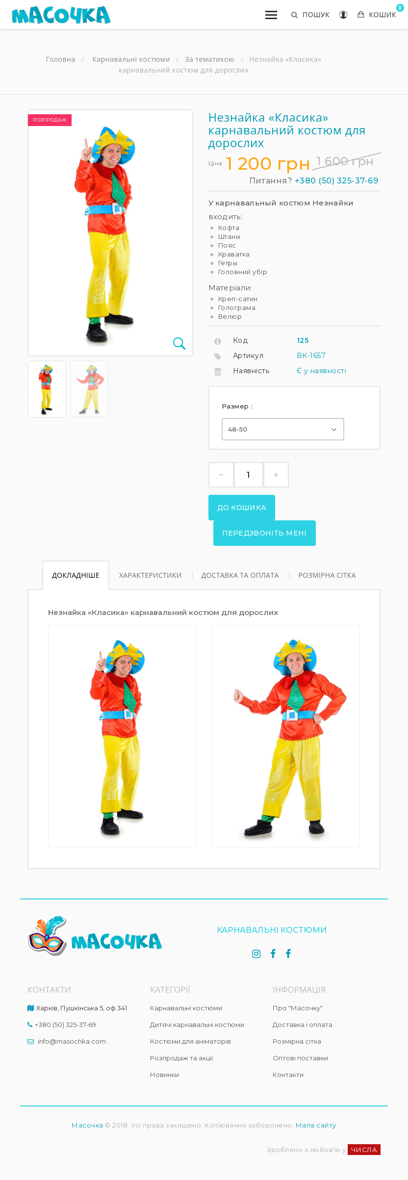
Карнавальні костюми (186, 1008)
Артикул (248, 355)
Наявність (251, 370)
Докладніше (76, 575)
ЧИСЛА (364, 1150)
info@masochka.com (72, 1041)
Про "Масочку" (298, 1008)
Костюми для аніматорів (190, 1041)
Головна (60, 59)
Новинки (164, 1074)
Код (240, 340)
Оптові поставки (300, 1058)
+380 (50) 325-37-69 (337, 180)
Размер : (238, 406)
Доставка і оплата (302, 1024)
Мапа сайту (316, 1125)
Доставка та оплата (240, 575)
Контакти (288, 1074)
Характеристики (150, 575)
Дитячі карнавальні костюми (197, 1024)
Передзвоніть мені (264, 533)
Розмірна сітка (327, 575)
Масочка (87, 1125)
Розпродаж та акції (181, 1058)
